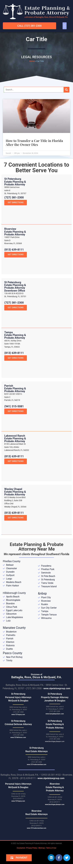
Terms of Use (51, 848)
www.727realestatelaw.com (36, 764)
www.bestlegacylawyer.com (54, 741)
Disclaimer (21, 848)
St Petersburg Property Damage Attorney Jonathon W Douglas (54, 697)
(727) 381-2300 (14, 230)
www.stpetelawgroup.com (56, 688)
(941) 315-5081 (14, 439)
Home (32, 61)
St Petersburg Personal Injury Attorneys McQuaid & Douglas (18, 697)
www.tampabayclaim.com (55, 714)
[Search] (66, 89)
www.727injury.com (18, 714)
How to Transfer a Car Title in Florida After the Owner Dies (34, 142)
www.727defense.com (18, 737)
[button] (65, 25)
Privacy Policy (31, 848)
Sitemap (41, 848)
